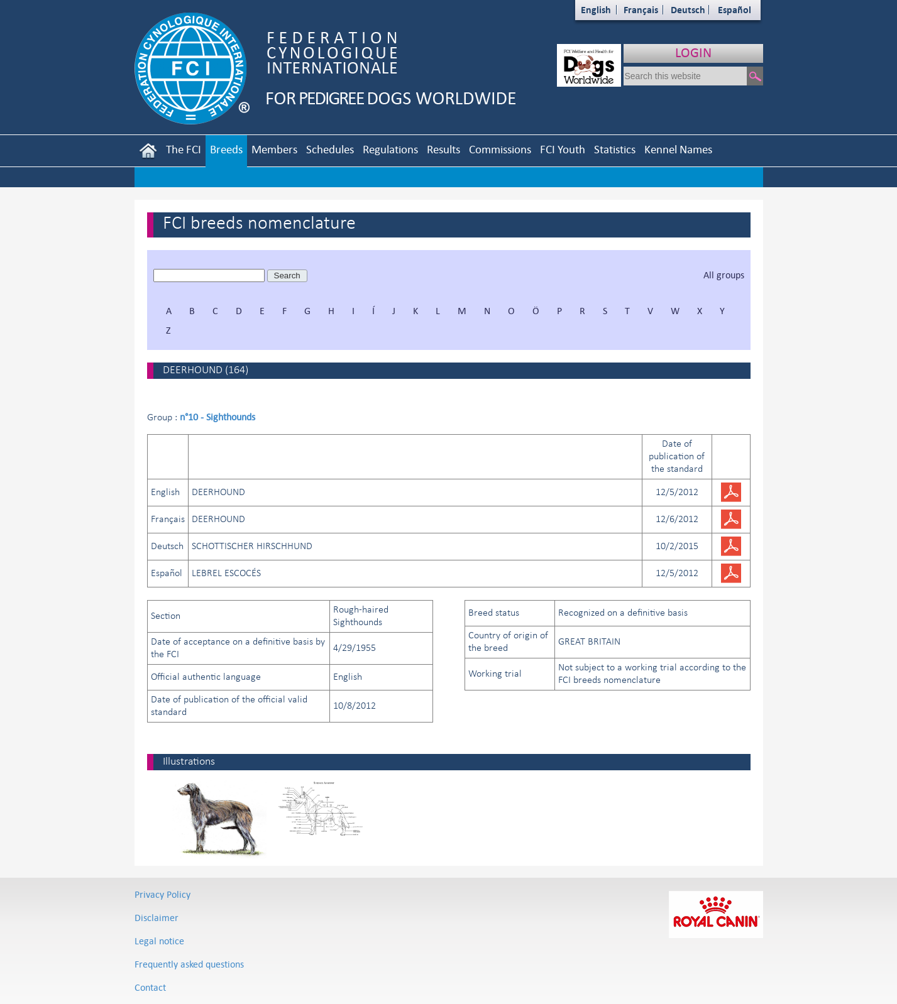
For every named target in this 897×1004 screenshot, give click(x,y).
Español (734, 9)
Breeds (226, 149)
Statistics (615, 149)
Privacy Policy (162, 894)
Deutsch (688, 9)
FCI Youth (562, 149)
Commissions (500, 149)
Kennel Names (678, 149)
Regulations (390, 149)
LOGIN (693, 52)
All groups (723, 275)
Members (274, 149)
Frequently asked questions (189, 964)
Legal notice (159, 941)
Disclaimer (157, 918)
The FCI (183, 149)
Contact (150, 987)
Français (641, 9)
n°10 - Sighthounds (217, 417)
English (596, 9)
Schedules (330, 149)
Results (443, 149)
